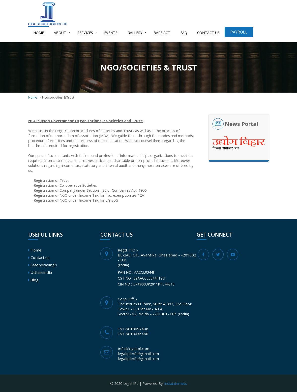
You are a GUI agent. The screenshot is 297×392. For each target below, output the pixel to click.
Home (38, 32)
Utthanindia (41, 272)
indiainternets (175, 383)
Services (85, 32)
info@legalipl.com (133, 348)
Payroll (238, 32)
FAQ (183, 32)
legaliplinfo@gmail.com (138, 353)
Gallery (134, 32)
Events (111, 32)
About (60, 32)
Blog (34, 279)
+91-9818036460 (133, 333)
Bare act (161, 32)
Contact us (208, 32)
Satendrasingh (43, 264)
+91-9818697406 (133, 328)
